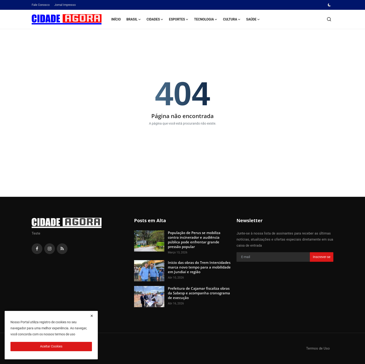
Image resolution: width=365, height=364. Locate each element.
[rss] (62, 248)
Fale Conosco (41, 5)
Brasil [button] (133, 19)
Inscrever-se (321, 257)
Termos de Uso (318, 348)
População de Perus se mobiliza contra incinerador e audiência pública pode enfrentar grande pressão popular (194, 239)
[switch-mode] (329, 5)
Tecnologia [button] (205, 19)
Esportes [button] (179, 19)
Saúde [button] (253, 19)
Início (116, 19)
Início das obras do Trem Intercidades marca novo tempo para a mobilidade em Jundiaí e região (199, 267)
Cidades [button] (155, 19)
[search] (329, 19)
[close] (91, 315)
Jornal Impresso (65, 5)
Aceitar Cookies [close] (51, 346)
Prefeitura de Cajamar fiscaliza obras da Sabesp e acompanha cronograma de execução (199, 293)
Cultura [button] (232, 19)
